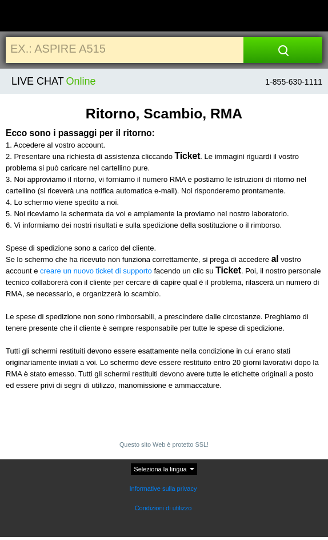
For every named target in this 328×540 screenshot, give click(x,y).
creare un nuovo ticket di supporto (96, 271)
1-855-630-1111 (293, 81)
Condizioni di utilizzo (164, 508)
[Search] (283, 50)
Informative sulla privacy (163, 488)
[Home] (30, 16)
